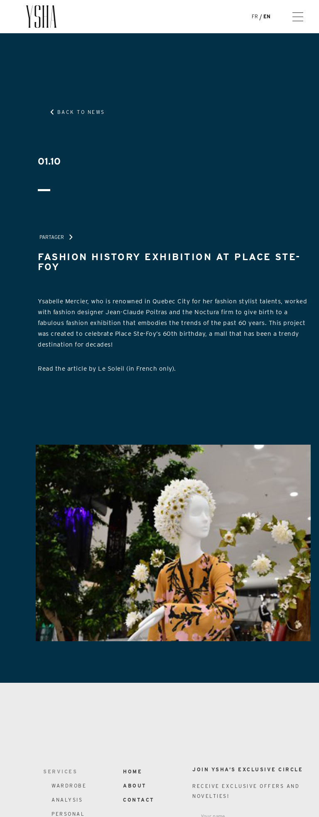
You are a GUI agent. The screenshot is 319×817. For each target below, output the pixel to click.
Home (132, 771)
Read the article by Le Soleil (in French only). (107, 368)
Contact (139, 800)
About (135, 786)
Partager (51, 237)
